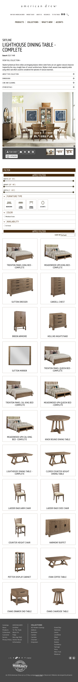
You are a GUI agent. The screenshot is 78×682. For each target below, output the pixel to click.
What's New (47, 22)
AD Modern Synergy (37, 627)
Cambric (33, 635)
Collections (32, 22)
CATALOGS (12, 156)
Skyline (56, 642)
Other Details (38, 87)
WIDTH (6, 179)
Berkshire (34, 632)
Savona (56, 640)
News (4, 627)
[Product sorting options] (68, 235)
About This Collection (38, 74)
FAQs (14, 635)
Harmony (57, 630)
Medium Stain (9, 216)
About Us (39, 14)
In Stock (7, 226)
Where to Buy (30, 14)
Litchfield (57, 635)
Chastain (34, 640)
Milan (56, 637)
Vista (56, 649)
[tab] (39, 196)
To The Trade (56, 14)
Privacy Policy (7, 640)
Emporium (34, 642)
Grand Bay (57, 627)
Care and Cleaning (38, 83)
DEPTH (6, 190)
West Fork (57, 652)
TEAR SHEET (12, 152)
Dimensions (38, 78)
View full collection (11, 60)
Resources (47, 14)
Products (19, 22)
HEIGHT (6, 185)
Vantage (57, 647)
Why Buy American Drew (17, 14)
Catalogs (5, 625)
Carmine (33, 637)
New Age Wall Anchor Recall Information (17, 639)
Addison (33, 630)
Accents (59, 22)
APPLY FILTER (39, 175)
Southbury (57, 644)
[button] (14, 196)
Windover (57, 654)
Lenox (56, 632)
